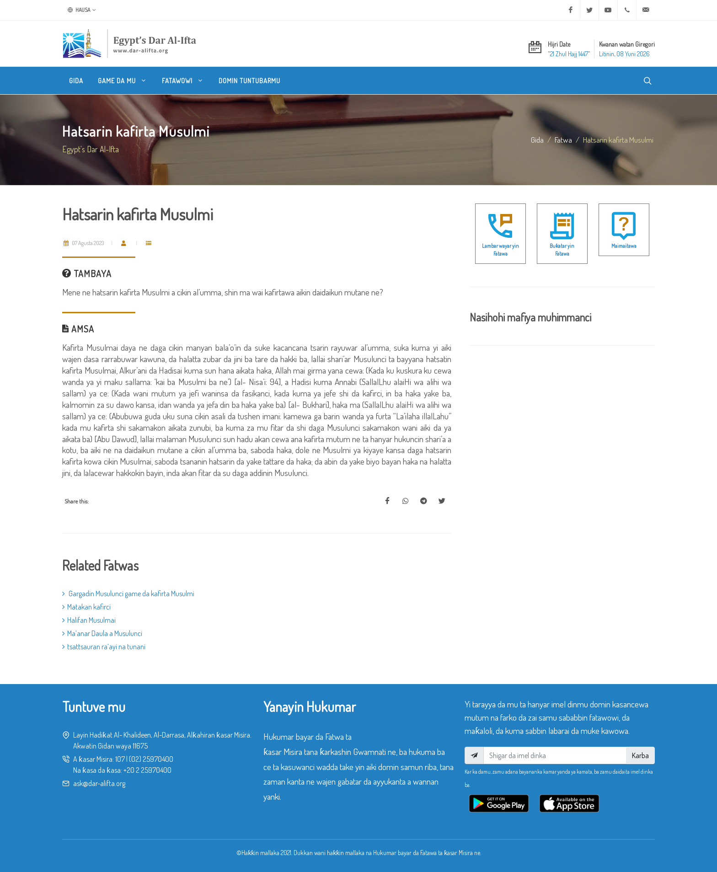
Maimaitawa (624, 245)
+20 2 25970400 (147, 770)
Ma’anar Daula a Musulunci (102, 633)
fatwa (563, 139)
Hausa (82, 10)
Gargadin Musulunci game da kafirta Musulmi (128, 593)
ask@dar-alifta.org (99, 783)
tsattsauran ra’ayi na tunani (103, 646)
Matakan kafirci (86, 606)
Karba (640, 755)
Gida (537, 139)
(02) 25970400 (151, 759)
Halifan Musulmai (89, 620)
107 (120, 759)
